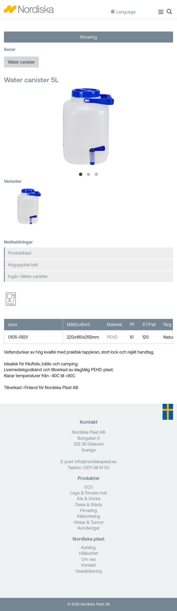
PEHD (112, 337)
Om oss (88, 559)
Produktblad (19, 253)
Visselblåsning (88, 571)
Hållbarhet (88, 553)
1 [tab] (80, 174)
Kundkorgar (89, 528)
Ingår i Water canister (28, 276)
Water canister (21, 62)
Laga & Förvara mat (88, 492)
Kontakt (88, 565)
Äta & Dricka (88, 498)
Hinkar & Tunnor (89, 522)
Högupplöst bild (23, 264)
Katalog (88, 547)
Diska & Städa (88, 504)
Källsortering (88, 516)
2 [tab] (88, 174)
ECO (88, 487)
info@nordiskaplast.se (95, 461)
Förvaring (88, 37)
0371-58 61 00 (96, 467)
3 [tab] (96, 174)
